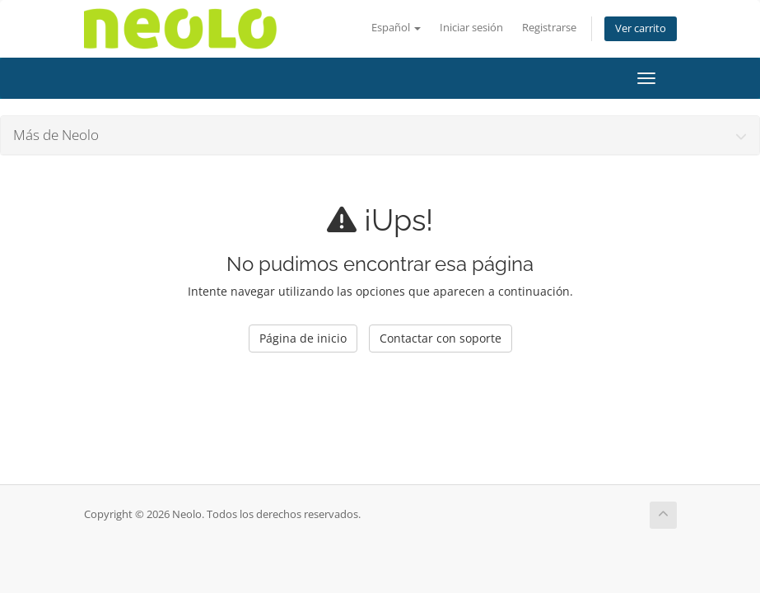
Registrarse (549, 28)
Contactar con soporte (440, 338)
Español (396, 28)
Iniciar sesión (471, 28)
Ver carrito (640, 28)
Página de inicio (303, 338)
